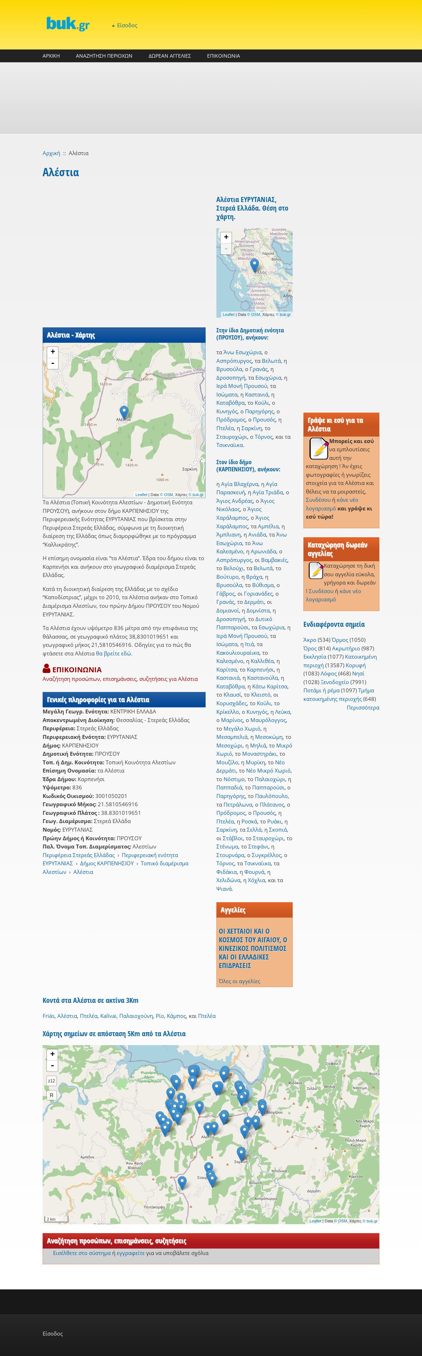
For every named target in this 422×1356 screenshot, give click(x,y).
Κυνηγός (227, 411)
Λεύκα (282, 711)
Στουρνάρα (230, 855)
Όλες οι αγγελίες (239, 981)
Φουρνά (254, 871)
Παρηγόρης (259, 411)
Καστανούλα (262, 677)
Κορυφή (356, 665)
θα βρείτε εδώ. (114, 653)
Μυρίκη (255, 762)
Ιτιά (249, 644)
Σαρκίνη (251, 428)
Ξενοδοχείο (335, 682)
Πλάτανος (272, 804)
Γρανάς (259, 368)
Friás (48, 1015)
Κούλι (262, 402)
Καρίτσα (226, 669)
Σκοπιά (278, 829)
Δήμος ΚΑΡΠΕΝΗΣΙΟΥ (107, 863)
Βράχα (254, 576)
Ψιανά (224, 888)
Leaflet (141, 494)
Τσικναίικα (229, 444)
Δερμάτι (254, 601)
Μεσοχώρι (229, 745)
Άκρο (309, 639)
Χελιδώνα (228, 880)
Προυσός (264, 419)
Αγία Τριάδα (268, 492)
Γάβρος (225, 593)
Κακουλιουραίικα (237, 652)
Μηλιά (258, 745)
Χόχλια (256, 880)
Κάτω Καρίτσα (269, 686)
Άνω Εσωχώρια (243, 352)
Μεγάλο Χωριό (242, 728)
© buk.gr (195, 494)
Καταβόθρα (230, 402)
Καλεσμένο (229, 660)
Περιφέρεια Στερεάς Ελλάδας (79, 855)
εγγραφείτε (131, 1252)
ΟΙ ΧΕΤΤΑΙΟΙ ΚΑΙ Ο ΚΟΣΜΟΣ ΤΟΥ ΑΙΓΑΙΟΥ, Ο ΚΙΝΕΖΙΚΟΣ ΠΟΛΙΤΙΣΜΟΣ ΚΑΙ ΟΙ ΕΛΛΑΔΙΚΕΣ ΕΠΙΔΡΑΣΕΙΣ (253, 948)
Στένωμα (227, 846)
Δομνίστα (258, 610)
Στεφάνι (258, 846)
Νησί (358, 673)
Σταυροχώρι (231, 436)
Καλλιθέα (262, 660)
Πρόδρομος (230, 419)
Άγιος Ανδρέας (234, 500)
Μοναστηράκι (259, 753)
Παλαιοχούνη (136, 1015)
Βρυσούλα (229, 368)
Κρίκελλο (227, 711)
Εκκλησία (314, 656)
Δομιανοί (227, 610)
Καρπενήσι (260, 669)
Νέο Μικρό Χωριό (268, 770)
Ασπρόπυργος (234, 360)
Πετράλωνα (238, 804)
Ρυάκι (274, 821)
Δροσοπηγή (230, 377)
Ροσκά (249, 821)
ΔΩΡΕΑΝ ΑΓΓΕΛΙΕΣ (170, 55)
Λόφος (329, 673)
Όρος (310, 648)
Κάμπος (176, 1015)
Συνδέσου (318, 499)
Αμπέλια (268, 526)
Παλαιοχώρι (270, 779)
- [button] (52, 363)
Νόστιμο (234, 779)
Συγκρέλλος (266, 855)
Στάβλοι (233, 838)
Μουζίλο (227, 762)
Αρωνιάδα (263, 551)
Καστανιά (256, 394)
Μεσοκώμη (269, 736)
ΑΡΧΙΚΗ (51, 55)
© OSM (166, 494)
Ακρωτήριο (346, 648)
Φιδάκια (226, 871)
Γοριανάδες (258, 593)
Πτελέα (225, 428)
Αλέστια (83, 871)
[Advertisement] (211, 98)
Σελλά (254, 829)
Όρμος (340, 639)
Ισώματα (227, 394)
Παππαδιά (229, 787)
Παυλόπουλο (271, 795)
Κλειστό (260, 694)
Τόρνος (264, 436)
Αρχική (51, 153)
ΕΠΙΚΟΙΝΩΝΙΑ (223, 55)
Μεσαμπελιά (232, 736)
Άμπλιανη (228, 534)
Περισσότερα (363, 707)
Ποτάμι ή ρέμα (321, 690)
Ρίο (160, 1015)
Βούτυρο (227, 576)
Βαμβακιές (274, 559)
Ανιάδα (257, 534)
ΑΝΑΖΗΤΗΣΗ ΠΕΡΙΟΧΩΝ (104, 55)
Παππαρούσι (268, 787)
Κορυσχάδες (231, 703)
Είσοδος (127, 25)
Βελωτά (271, 360)
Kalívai (108, 1015)
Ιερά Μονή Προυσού (241, 385)
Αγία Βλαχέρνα (239, 483)
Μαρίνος (232, 719)
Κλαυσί (232, 694)
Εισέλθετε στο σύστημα (82, 1252)
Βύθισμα (263, 584)
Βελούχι (234, 568)
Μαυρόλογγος (268, 719)
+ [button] (53, 352)
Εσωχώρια (268, 377)
